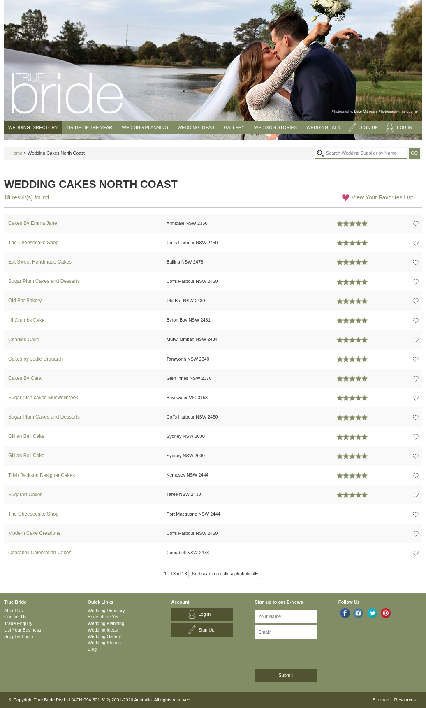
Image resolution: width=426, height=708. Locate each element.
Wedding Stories (275, 127)
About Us (13, 610)
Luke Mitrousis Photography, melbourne (386, 111)
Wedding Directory (33, 127)
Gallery (234, 127)
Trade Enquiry (18, 623)
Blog (92, 649)
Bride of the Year (90, 127)
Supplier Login (18, 636)
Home (16, 152)
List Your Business (22, 629)
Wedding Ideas (196, 127)
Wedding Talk (323, 127)
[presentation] (299, 652)
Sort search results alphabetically (225, 573)
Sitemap (381, 699)
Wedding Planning (145, 127)
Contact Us (15, 616)
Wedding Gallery (104, 636)
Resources (405, 699)
